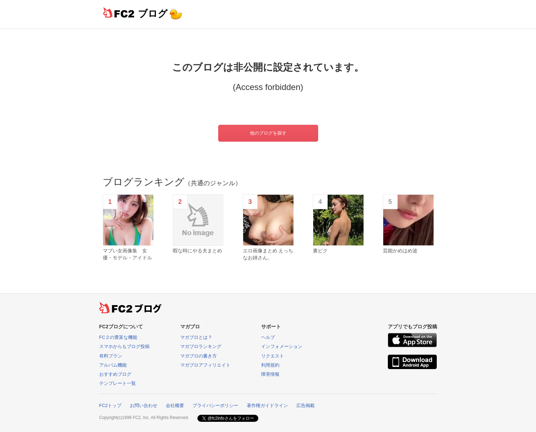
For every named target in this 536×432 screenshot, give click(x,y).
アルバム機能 (113, 365)
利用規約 (270, 365)
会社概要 (175, 405)
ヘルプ (268, 337)
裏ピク (320, 250)
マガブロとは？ (196, 337)
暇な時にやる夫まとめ (197, 250)
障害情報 (270, 374)
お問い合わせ (143, 405)
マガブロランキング (200, 346)
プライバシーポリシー (215, 405)
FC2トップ (110, 405)
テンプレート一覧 (117, 383)
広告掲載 (305, 405)
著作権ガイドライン (267, 405)
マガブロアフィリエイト (205, 365)
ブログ (153, 13)
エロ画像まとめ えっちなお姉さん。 (268, 254)
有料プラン (110, 356)
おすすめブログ (115, 374)
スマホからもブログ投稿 (124, 346)
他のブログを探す (268, 133)
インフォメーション (281, 346)
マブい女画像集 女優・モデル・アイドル (127, 254)
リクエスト (272, 356)
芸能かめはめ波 (400, 250)
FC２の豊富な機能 (118, 337)
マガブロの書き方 (198, 356)
